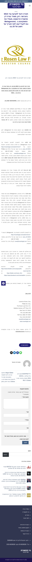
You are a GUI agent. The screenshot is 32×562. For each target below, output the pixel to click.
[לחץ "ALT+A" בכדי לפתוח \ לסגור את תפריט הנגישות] (3, 283)
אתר (28, 428)
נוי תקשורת (26, 512)
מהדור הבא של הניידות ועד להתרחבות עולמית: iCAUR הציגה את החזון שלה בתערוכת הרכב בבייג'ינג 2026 (14, 488)
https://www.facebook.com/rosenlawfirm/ (14, 275)
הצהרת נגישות (25, 531)
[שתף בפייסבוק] (17, 352)
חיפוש (29, 451)
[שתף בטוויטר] (14, 352)
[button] (30, 5)
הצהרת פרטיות (24, 524)
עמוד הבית (26, 509)
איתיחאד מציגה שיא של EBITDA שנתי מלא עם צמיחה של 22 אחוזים (14, 467)
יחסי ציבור (26, 518)
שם (27, 412)
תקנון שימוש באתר (23, 527)
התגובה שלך (25, 397)
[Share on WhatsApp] (20, 352)
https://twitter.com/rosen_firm (14, 273)
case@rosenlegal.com (20, 153)
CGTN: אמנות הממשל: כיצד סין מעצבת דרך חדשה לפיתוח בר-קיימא (14, 495)
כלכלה (16, 11)
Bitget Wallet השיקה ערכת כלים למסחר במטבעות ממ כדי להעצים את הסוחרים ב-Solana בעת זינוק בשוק (8, 377)
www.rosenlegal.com (25, 321)
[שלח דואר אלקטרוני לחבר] (11, 352)
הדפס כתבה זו (24, 345)
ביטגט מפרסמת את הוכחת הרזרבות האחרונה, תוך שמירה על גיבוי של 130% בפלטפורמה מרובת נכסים (14, 474)
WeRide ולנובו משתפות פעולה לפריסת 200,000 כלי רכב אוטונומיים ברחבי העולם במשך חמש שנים (14, 481)
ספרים (27, 515)
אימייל (27, 420)
